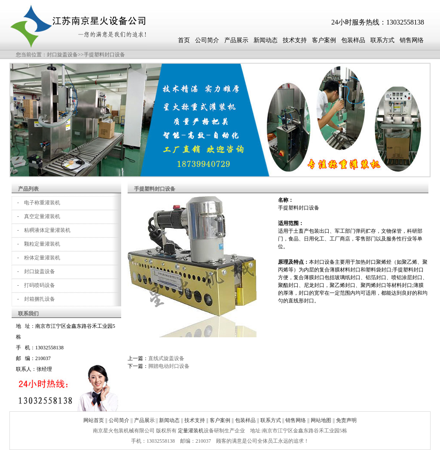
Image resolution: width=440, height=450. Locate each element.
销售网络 (412, 40)
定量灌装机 (191, 431)
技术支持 (295, 40)
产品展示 (236, 40)
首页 (184, 40)
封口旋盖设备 (62, 55)
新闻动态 (266, 40)
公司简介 (207, 40)
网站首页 (93, 420)
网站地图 (321, 420)
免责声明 (346, 420)
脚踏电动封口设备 (168, 366)
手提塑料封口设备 (104, 55)
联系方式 (382, 40)
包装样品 (353, 40)
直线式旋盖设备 (166, 358)
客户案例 (324, 40)
